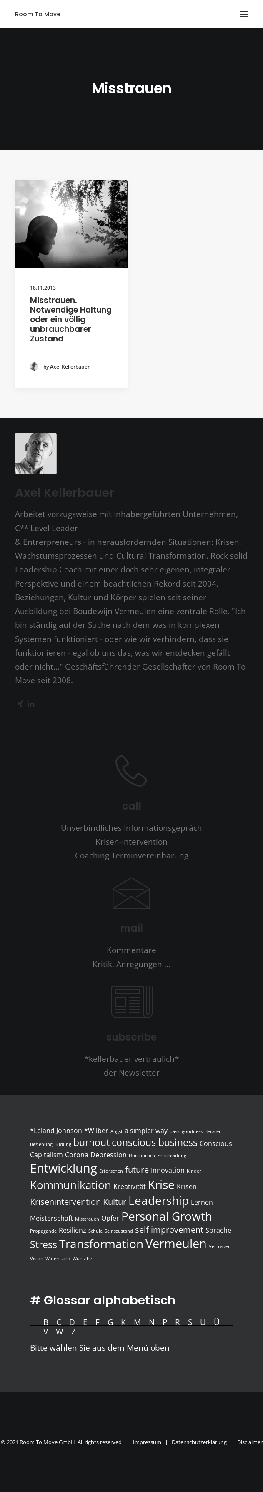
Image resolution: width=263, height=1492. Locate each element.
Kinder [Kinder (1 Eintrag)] (194, 1171)
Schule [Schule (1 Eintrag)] (95, 1231)
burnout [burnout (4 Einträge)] (91, 1142)
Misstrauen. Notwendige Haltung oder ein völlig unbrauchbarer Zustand (71, 319)
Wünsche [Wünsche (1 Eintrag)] (82, 1258)
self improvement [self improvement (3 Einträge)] (169, 1229)
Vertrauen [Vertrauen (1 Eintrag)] (220, 1246)
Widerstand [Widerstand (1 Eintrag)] (57, 1258)
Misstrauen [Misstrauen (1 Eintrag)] (87, 1219)
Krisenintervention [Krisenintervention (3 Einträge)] (65, 1201)
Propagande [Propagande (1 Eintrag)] (43, 1231)
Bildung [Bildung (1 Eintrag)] (63, 1144)
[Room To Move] (37, 14)
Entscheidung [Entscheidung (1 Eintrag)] (171, 1155)
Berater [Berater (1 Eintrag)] (213, 1131)
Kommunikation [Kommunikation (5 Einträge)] (70, 1185)
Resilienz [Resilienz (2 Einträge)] (72, 1230)
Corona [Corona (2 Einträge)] (76, 1154)
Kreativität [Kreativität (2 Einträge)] (129, 1186)
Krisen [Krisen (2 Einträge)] (187, 1186)
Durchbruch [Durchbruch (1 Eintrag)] (142, 1155)
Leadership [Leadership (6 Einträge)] (158, 1200)
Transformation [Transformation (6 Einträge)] (101, 1243)
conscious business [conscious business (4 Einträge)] (155, 1142)
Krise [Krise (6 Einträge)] (161, 1184)
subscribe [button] (131, 1037)
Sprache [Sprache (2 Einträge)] (218, 1230)
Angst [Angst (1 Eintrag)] (116, 1131)
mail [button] (131, 928)
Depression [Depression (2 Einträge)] (108, 1154)
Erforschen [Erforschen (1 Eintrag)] (111, 1171)
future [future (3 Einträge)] (137, 1169)
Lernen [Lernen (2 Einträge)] (202, 1202)
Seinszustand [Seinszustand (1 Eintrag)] (119, 1231)
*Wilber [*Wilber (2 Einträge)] (96, 1130)
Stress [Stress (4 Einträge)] (43, 1244)
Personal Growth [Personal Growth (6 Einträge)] (166, 1216)
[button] (244, 14)
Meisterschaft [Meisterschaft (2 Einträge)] (51, 1218)
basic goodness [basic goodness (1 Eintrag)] (186, 1131)
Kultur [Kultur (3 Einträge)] (114, 1201)
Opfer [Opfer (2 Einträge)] (110, 1218)
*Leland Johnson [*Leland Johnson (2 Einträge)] (56, 1130)
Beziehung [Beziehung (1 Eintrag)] (41, 1144)
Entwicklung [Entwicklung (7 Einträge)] (63, 1168)
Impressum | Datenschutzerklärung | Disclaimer (198, 1442)
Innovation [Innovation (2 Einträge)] (168, 1170)
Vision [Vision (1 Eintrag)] (36, 1258)
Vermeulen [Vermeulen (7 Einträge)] (176, 1243)
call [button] (131, 806)
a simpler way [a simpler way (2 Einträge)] (146, 1130)
